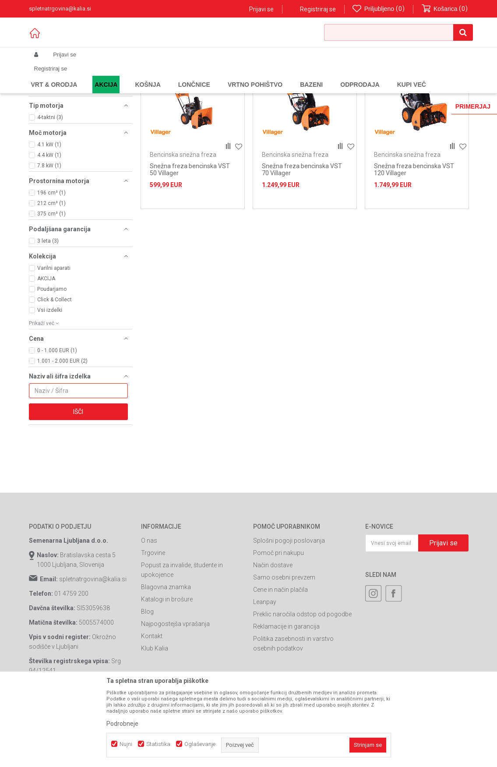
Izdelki (94, 75)
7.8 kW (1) (49, 231)
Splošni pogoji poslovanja (289, 605)
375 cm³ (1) (51, 279)
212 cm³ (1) (51, 268)
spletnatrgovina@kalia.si (93, 644)
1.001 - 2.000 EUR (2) (62, 426)
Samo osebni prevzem (284, 642)
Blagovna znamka (166, 652)
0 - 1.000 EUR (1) (57, 416)
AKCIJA (46, 344)
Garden (117, 75)
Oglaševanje (199, 744)
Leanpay (264, 667)
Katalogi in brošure (167, 664)
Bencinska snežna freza (67, 109)
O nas (149, 605)
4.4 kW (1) (49, 220)
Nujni (126, 744)
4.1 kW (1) (49, 210)
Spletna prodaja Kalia (54, 75)
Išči (78, 477)
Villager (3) (50, 155)
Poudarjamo (52, 354)
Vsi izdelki (49, 375)
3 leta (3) (48, 306)
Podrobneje (122, 723)
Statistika (158, 744)
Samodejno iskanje (216, 89)
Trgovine (153, 618)
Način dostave (273, 630)
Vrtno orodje (147, 75)
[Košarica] (445, 9)
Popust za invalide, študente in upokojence (182, 635)
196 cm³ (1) (51, 258)
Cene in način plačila (280, 654)
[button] (398, 32)
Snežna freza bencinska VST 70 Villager (302, 235)
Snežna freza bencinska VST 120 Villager (414, 235)
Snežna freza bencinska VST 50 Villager (190, 235)
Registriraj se (318, 9)
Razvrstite (265, 89)
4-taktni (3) (50, 183)
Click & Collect (54, 365)
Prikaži (377, 89)
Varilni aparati (53, 333)
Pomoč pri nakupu (278, 618)
